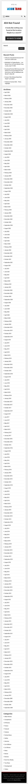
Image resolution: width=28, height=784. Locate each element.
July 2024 (7, 157)
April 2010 (7, 686)
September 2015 (9, 485)
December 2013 (8, 550)
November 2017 (8, 404)
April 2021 (7, 278)
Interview (7, 741)
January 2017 (8, 435)
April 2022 (7, 241)
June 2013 (7, 568)
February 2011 (8, 655)
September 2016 (9, 448)
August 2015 (8, 488)
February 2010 (8, 692)
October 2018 (8, 370)
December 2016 (8, 438)
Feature (6, 726)
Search (6, 45)
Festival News (8, 735)
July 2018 (7, 380)
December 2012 (8, 587)
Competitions (8, 719)
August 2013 (8, 562)
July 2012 (7, 602)
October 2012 (8, 593)
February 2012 (8, 618)
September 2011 (9, 633)
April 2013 (7, 574)
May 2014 (7, 534)
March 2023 (7, 206)
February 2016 (8, 469)
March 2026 (7, 95)
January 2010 (8, 695)
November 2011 (8, 627)
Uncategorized (8, 766)
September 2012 (9, 596)
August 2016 (8, 451)
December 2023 (8, 179)
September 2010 (9, 670)
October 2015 (8, 482)
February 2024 (8, 172)
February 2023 (8, 210)
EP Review (7, 722)
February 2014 (8, 544)
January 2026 (8, 101)
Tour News (7, 763)
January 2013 (8, 584)
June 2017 (7, 420)
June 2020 (7, 309)
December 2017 (8, 401)
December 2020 (8, 290)
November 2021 (8, 256)
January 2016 (8, 472)
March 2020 (7, 318)
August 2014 (8, 525)
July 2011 (7, 639)
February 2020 (8, 321)
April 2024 (7, 166)
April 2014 (7, 537)
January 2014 (8, 547)
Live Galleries (8, 744)
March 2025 (7, 132)
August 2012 (8, 599)
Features (7, 732)
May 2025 (7, 126)
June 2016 (7, 457)
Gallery (6, 738)
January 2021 (8, 287)
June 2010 (7, 680)
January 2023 (8, 213)
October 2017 (8, 407)
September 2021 (9, 262)
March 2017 (7, 429)
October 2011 (8, 630)
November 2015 (8, 479)
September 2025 (9, 114)
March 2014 (7, 540)
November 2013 (8, 553)
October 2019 (8, 333)
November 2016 (8, 441)
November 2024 (8, 145)
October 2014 (8, 519)
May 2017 (7, 423)
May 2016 (7, 460)
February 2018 (8, 395)
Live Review (7, 747)
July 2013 (7, 565)
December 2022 (8, 216)
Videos (6, 769)
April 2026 (7, 92)
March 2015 (7, 503)
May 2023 (7, 200)
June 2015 (7, 494)
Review (6, 753)
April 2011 (7, 649)
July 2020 (7, 305)
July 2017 (7, 417)
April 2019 (7, 352)
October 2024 (8, 148)
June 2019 (7, 346)
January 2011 (8, 658)
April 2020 (7, 315)
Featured (7, 729)
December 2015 (8, 476)
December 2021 (8, 253)
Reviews (7, 756)
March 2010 (7, 689)
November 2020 (8, 293)
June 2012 (7, 605)
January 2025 (8, 138)
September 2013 (9, 559)
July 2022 (7, 231)
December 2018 (8, 364)
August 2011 (8, 636)
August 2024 (8, 154)
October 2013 (8, 556)
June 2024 (7, 160)
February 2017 (8, 432)
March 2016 (7, 466)
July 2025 (7, 120)
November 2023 (8, 182)
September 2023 (9, 188)
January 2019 (8, 361)
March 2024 (7, 169)
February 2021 (8, 284)
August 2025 (8, 117)
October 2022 (8, 222)
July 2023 (7, 194)
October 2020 (8, 296)
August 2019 (8, 339)
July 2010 (7, 676)
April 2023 (7, 203)
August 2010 (8, 673)
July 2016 (7, 454)
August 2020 (8, 302)
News (6, 750)
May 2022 (7, 237)
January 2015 (8, 509)
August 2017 (8, 414)
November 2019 (8, 330)
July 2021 (7, 268)
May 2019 (7, 349)
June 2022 (7, 234)
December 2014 (8, 513)
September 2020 (9, 299)
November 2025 (8, 107)
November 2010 (8, 664)
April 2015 (7, 500)
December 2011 (8, 624)
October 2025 (8, 111)
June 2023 (7, 197)
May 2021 (7, 274)
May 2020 (7, 312)
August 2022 (8, 228)
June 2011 (7, 642)
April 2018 (7, 389)
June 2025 (7, 123)
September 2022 (9, 225)
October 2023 (8, 185)
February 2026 (8, 98)
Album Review (8, 716)
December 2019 (8, 327)
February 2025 (8, 135)
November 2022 (8, 219)
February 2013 (8, 581)
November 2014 (8, 516)
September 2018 (9, 373)
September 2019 (9, 336)
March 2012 (7, 615)
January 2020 (8, 324)
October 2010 (8, 667)
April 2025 (7, 129)
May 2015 (7, 497)
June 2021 (7, 271)
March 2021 (7, 281)
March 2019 (7, 355)
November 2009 (8, 701)
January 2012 (8, 621)
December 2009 (8, 698)
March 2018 (7, 392)
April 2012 (7, 612)
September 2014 (9, 522)
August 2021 (8, 265)
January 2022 (8, 250)
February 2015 (8, 506)
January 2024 (8, 176)
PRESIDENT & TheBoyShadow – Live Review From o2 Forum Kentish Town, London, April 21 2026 (14, 64)
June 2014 (7, 531)
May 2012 (7, 608)
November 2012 (8, 590)
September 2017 (9, 411)
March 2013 (7, 578)
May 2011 (7, 646)
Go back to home (14, 38)
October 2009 (8, 704)
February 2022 (8, 247)
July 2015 (7, 491)
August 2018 (8, 377)
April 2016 (7, 463)
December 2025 (8, 104)
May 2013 (7, 571)
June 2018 (7, 383)
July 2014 (7, 528)
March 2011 (7, 652)
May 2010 (7, 683)
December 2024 (8, 142)
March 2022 (7, 244)
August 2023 (8, 191)
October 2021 (8, 259)
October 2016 (8, 445)
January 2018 (8, 398)
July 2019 (7, 343)
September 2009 (9, 707)
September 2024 (9, 151)
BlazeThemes (17, 780)
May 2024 (7, 163)
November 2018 (8, 367)
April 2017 (7, 426)
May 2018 (7, 386)
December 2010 (8, 661)
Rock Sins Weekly (9, 760)
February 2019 (8, 358)
